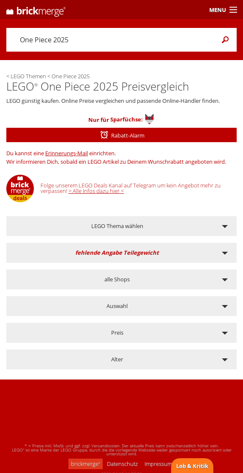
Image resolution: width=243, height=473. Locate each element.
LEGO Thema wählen (117, 226)
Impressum (158, 464)
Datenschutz (122, 464)
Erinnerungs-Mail (66, 153)
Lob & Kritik (192, 466)
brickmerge (85, 464)
